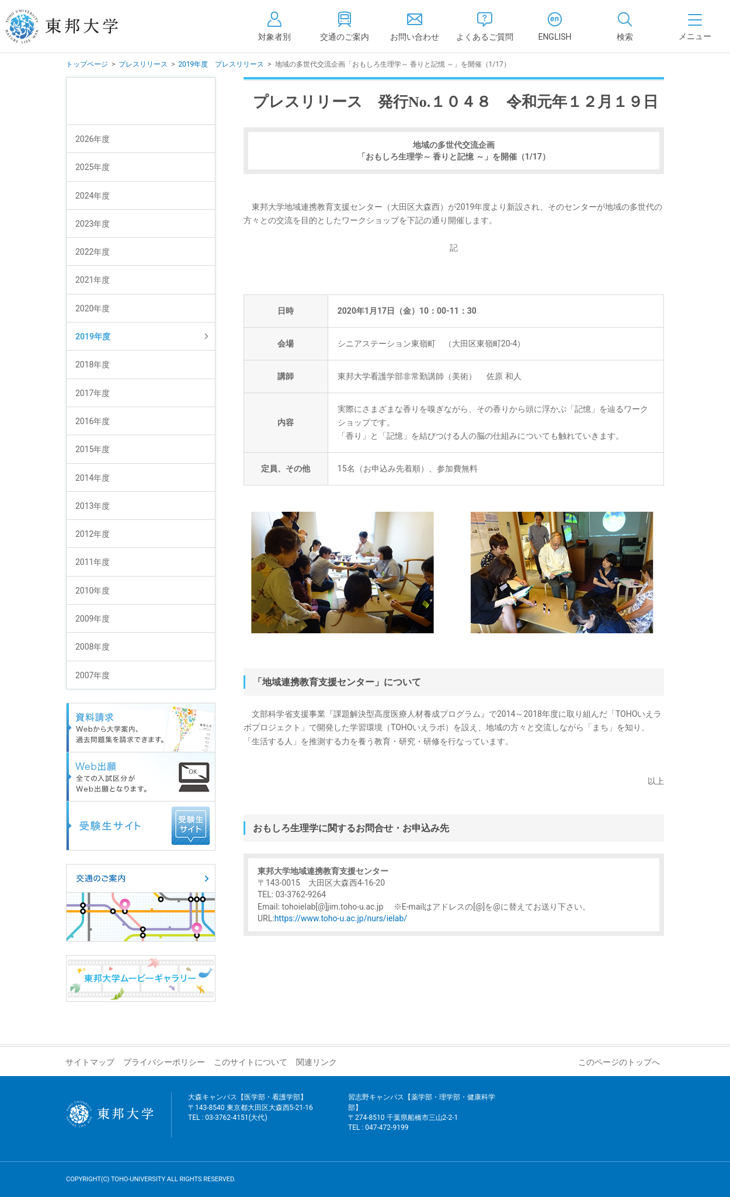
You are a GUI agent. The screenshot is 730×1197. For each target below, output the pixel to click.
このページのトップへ (619, 1062)
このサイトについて (250, 1062)
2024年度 (92, 195)
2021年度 (92, 279)
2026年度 (92, 139)
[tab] (625, 26)
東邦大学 (74, 26)
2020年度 (92, 308)
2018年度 (92, 364)
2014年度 (92, 478)
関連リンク (316, 1062)
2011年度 (92, 562)
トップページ (87, 64)
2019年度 (92, 336)
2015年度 (92, 449)
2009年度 (92, 618)
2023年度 (92, 223)
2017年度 (92, 393)
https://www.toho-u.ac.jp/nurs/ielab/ (340, 918)
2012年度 (92, 534)
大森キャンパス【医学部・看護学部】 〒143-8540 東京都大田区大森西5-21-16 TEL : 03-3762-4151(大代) (250, 1114)
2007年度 (92, 675)
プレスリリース (143, 64)
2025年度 (92, 167)
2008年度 (92, 646)
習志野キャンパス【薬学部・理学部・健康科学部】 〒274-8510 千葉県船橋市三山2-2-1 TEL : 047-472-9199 (421, 1119)
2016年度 (92, 421)
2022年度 (92, 251)
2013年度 (92, 506)
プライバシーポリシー (164, 1062)
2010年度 (92, 590)
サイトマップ (89, 1062)
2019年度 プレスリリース (221, 64)
